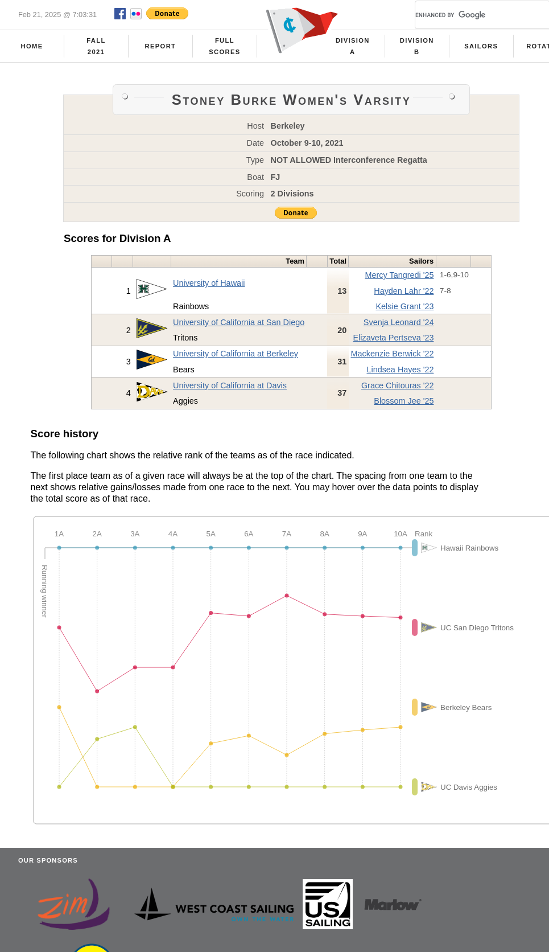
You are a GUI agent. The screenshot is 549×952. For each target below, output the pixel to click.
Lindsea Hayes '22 (400, 369)
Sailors (481, 46)
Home (32, 46)
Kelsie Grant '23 (404, 306)
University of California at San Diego (238, 322)
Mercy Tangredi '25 (399, 275)
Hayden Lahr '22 (404, 291)
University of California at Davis (230, 385)
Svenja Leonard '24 (399, 322)
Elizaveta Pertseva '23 (393, 337)
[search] (468, 15)
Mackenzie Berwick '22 (392, 353)
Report (160, 46)
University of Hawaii (209, 283)
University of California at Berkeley (235, 353)
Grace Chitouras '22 (397, 385)
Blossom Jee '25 (404, 400)
